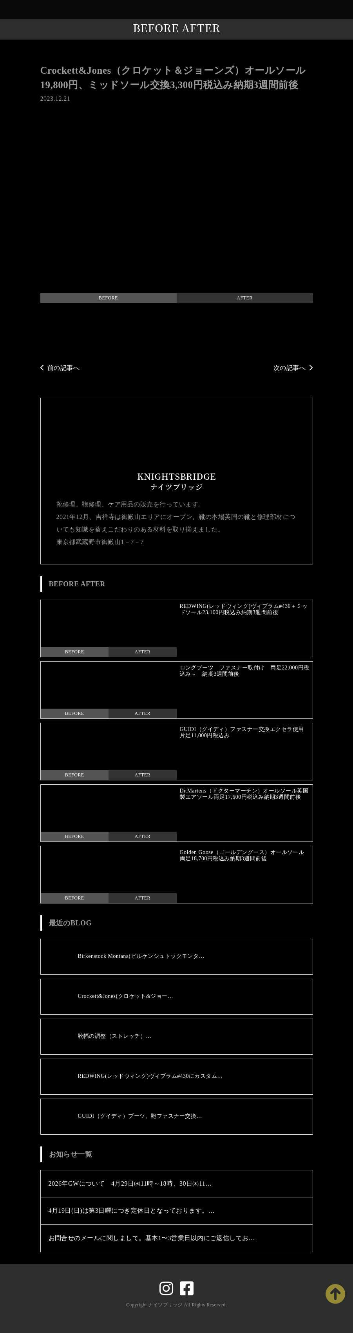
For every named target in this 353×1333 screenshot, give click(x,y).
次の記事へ (293, 368)
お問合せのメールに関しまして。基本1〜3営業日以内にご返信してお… (152, 1238)
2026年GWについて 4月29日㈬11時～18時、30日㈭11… (130, 1183)
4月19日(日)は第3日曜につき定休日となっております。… (132, 1210)
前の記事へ (60, 368)
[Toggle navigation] (345, 9)
